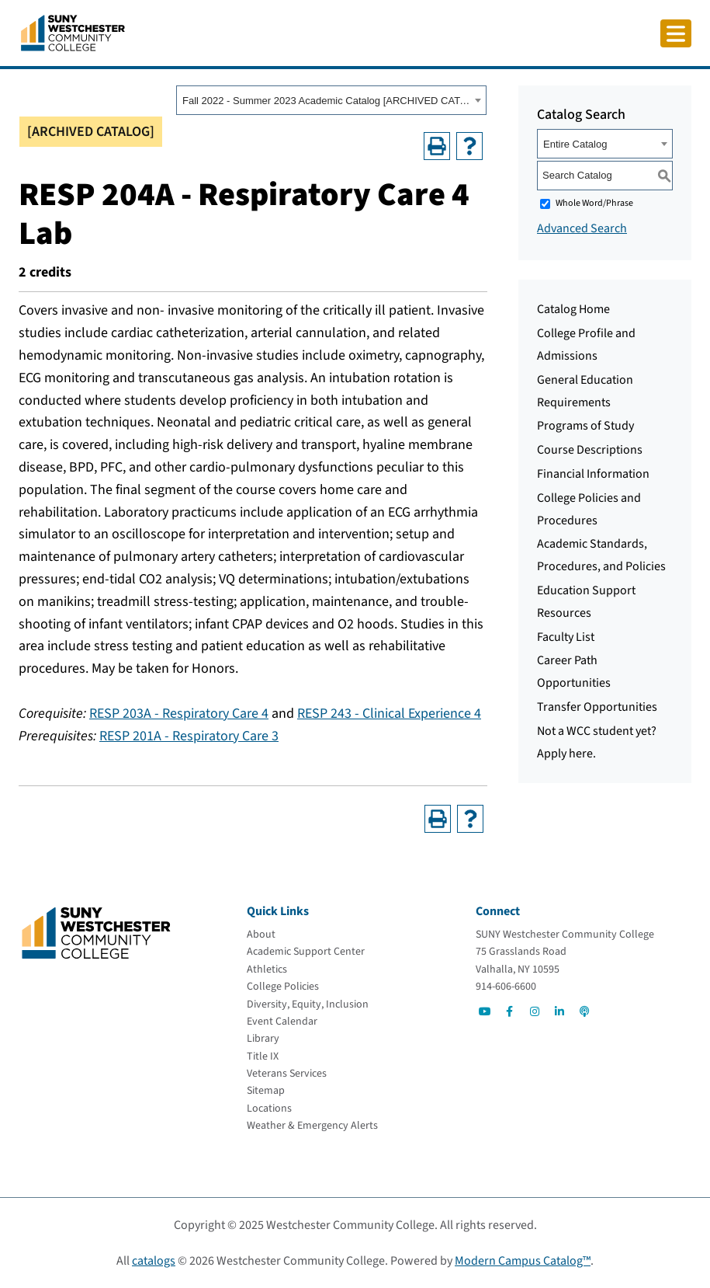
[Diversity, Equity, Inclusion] (308, 1004)
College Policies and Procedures (589, 509)
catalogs (153, 1260)
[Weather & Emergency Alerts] (312, 1125)
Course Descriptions (589, 449)
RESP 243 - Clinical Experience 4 (389, 713)
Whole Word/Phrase (594, 203)
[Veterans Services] (287, 1073)
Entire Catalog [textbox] (575, 144)
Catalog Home (573, 309)
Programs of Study (585, 425)
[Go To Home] (73, 31)
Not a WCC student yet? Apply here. (596, 742)
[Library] (263, 1038)
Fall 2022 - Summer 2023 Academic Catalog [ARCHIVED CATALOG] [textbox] (326, 100)
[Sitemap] (266, 1090)
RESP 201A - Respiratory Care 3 (189, 736)
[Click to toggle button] (675, 33)
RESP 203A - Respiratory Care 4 (178, 713)
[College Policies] (283, 986)
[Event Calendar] (282, 1021)
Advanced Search (582, 228)
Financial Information (593, 473)
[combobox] (331, 100)
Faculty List (565, 637)
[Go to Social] (485, 1011)
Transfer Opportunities (597, 706)
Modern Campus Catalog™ (523, 1260)
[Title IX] (263, 1056)
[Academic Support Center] (306, 951)
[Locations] (269, 1108)
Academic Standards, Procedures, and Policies (601, 555)
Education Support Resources (586, 601)
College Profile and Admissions (586, 344)
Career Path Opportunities (574, 671)
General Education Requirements (585, 391)
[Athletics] (267, 969)
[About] (261, 934)
